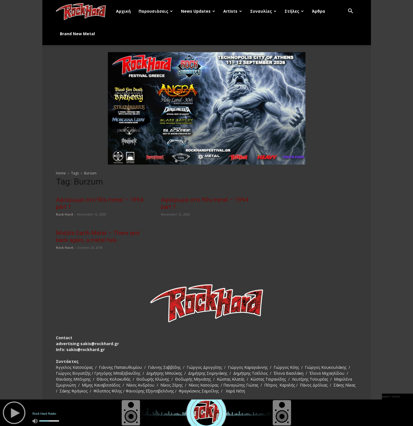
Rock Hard (64, 214)
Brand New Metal (77, 33)
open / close (391, 396)
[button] (350, 11)
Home (61, 173)
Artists (232, 11)
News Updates (198, 11)
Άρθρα (318, 11)
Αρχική (123, 11)
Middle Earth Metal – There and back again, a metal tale (97, 236)
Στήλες (294, 11)
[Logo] (84, 11)
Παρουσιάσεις (156, 11)
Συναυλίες (263, 11)
